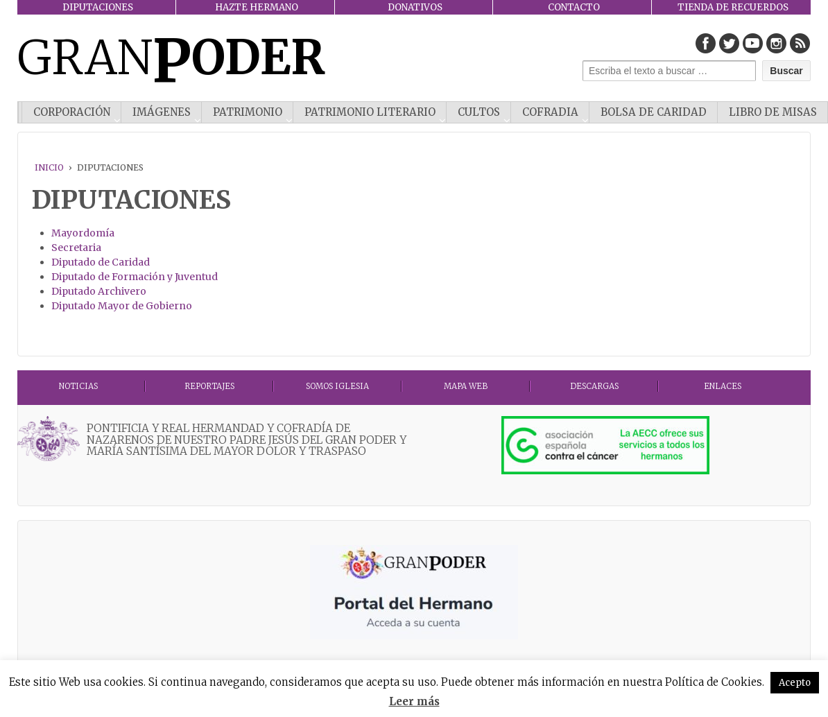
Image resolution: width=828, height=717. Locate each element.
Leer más (414, 701)
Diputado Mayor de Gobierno (121, 306)
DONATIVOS (415, 7)
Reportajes (209, 386)
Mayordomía (82, 233)
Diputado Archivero (98, 291)
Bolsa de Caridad (654, 112)
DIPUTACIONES (97, 7)
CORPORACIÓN (71, 112)
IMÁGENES (161, 112)
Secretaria (76, 247)
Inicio (49, 167)
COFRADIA (550, 112)
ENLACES (722, 386)
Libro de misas (773, 112)
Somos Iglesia (337, 386)
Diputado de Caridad (100, 262)
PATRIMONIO (247, 112)
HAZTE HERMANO (256, 7)
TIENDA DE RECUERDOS (733, 7)
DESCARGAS (594, 386)
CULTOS (479, 112)
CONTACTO (574, 7)
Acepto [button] (795, 683)
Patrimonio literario (369, 112)
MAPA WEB (466, 386)
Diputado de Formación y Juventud (134, 276)
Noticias (78, 386)
